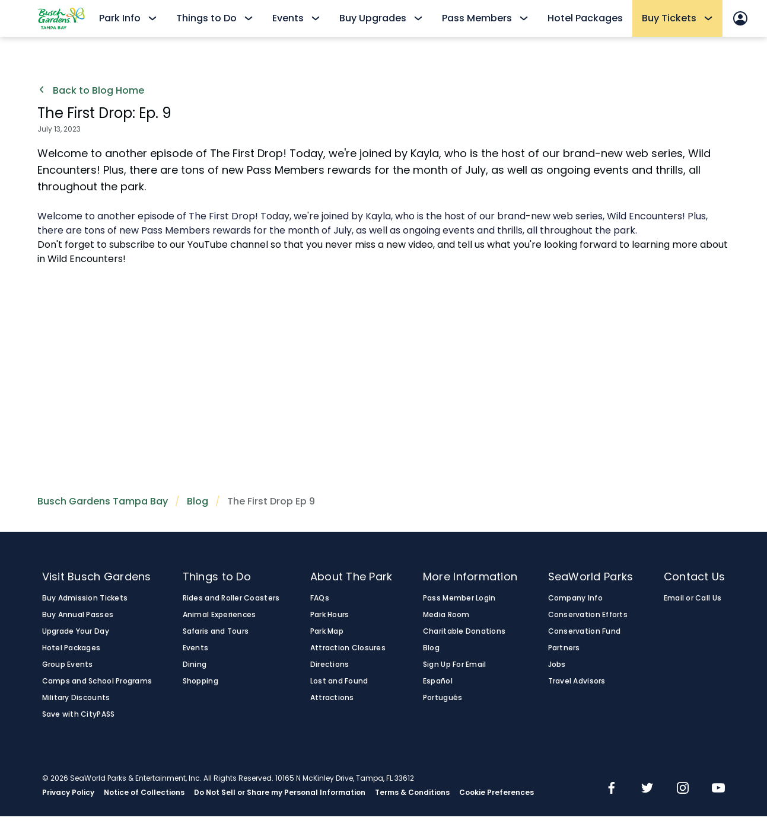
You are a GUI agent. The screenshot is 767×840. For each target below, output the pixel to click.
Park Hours (329, 614)
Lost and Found (339, 681)
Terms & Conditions (412, 792)
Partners (564, 648)
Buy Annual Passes (78, 614)
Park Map (326, 631)
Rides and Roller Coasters (231, 598)
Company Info (575, 598)
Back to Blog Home (90, 90)
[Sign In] (740, 18)
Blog (197, 501)
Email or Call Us (692, 598)
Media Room (446, 614)
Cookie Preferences (496, 792)
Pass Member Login (459, 598)
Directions (329, 664)
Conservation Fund (584, 631)
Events (196, 648)
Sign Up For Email (454, 664)
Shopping (200, 681)
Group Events (67, 664)
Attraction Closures (348, 648)
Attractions (332, 697)
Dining (195, 664)
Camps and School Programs (97, 681)
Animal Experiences (219, 614)
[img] (611, 789)
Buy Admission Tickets (85, 598)
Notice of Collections (144, 792)
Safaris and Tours (216, 631)
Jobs (557, 664)
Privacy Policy (68, 792)
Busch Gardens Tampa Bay (102, 501)
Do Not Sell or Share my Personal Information (279, 792)
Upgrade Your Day (75, 631)
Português (442, 697)
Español (438, 681)
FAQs (319, 598)
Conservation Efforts (588, 614)
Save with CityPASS (78, 714)
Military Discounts (76, 697)
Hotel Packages (585, 18)
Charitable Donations (464, 631)
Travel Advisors (577, 681)
